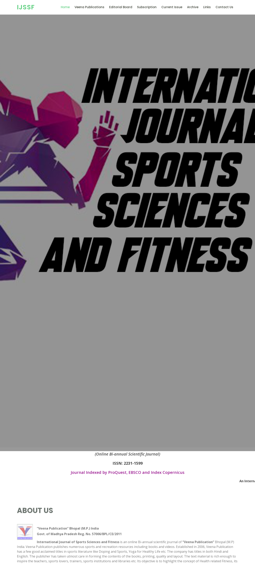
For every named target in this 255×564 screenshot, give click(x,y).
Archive (192, 7)
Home (65, 7)
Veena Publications (89, 7)
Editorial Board (120, 7)
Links (207, 7)
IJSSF (26, 7)
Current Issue (171, 7)
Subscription (147, 7)
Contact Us (224, 7)
